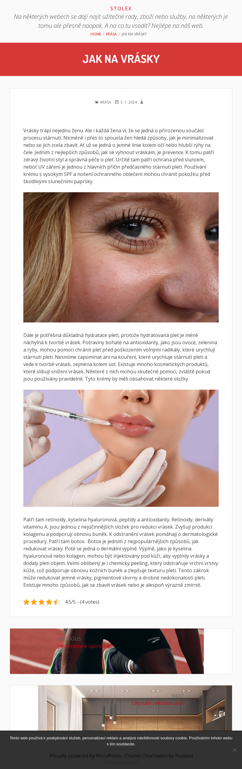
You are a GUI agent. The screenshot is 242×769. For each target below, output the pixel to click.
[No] (234, 750)
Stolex (121, 8)
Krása (105, 102)
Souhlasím (121, 756)
